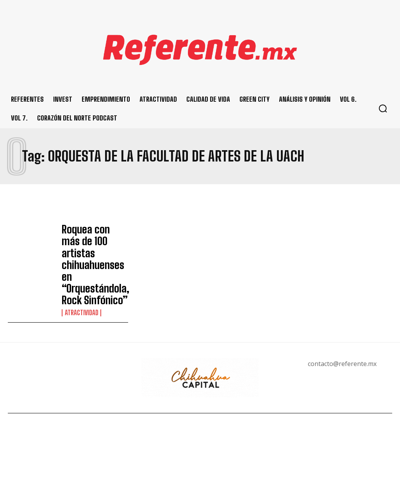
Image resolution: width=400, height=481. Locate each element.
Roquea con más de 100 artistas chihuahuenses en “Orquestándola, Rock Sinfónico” (91, 245)
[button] (382, 108)
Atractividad (80, 273)
